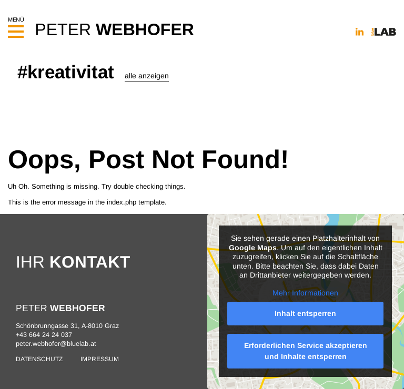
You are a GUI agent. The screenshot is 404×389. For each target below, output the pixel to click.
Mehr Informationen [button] (306, 293)
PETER (114, 29)
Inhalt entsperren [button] (306, 313)
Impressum (99, 359)
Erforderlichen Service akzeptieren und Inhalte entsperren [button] (305, 351)
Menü (16, 24)
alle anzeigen (147, 75)
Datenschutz (39, 359)
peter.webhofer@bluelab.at (56, 343)
